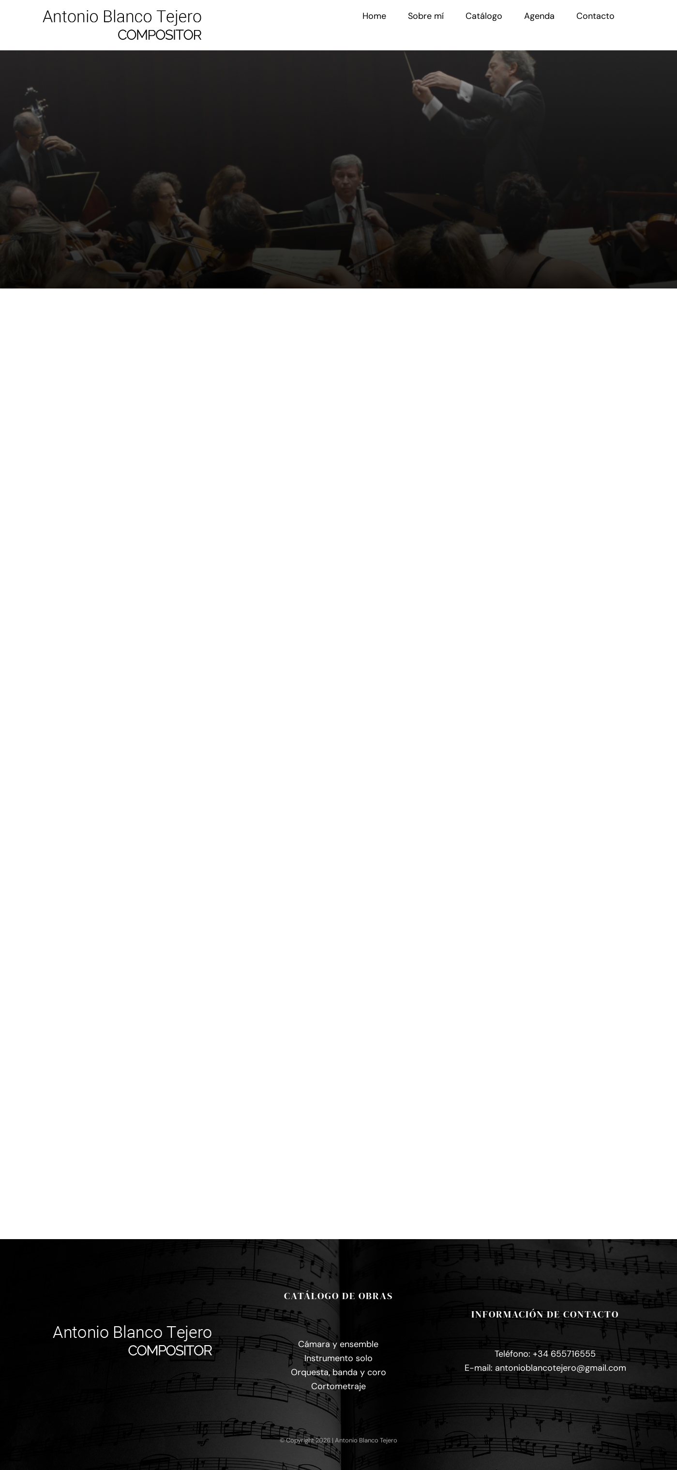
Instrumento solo (338, 1358)
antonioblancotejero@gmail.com (560, 1368)
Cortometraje (338, 1386)
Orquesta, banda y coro (338, 1372)
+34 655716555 (564, 1354)
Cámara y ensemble (338, 1344)
